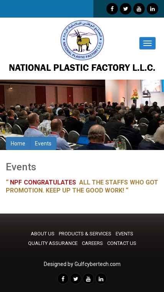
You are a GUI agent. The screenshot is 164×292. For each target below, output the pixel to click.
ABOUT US (43, 234)
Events (43, 143)
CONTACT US (121, 243)
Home (18, 143)
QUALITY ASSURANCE (53, 243)
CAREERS (92, 243)
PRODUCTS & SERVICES (85, 234)
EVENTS (124, 234)
